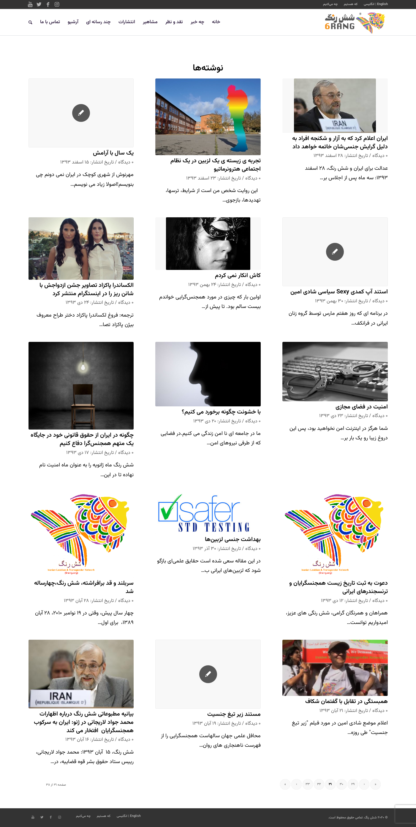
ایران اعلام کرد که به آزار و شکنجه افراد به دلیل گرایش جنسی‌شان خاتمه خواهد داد (340, 143)
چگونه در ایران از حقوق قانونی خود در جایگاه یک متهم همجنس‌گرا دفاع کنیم (82, 439)
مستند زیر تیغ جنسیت (234, 714)
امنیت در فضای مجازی (362, 407)
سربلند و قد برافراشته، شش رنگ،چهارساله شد (84, 587)
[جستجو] (30, 22)
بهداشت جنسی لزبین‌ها (233, 539)
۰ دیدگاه (380, 156)
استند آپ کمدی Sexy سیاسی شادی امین (339, 292)
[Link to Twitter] (39, 4)
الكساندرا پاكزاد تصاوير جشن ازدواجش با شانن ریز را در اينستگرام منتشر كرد (86, 289)
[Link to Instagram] (57, 4)
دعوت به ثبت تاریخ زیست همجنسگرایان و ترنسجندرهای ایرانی (338, 587)
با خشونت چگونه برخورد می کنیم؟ (221, 412)
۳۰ (341, 784)
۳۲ (319, 784)
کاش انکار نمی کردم (238, 275)
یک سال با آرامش (113, 153)
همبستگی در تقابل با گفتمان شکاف (346, 701)
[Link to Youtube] (30, 4)
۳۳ (308, 784)
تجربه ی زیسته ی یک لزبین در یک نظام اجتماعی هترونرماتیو (215, 165)
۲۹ (353, 784)
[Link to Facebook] (48, 4)
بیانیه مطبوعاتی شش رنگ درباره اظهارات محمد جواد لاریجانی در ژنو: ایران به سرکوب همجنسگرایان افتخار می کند (84, 722)
